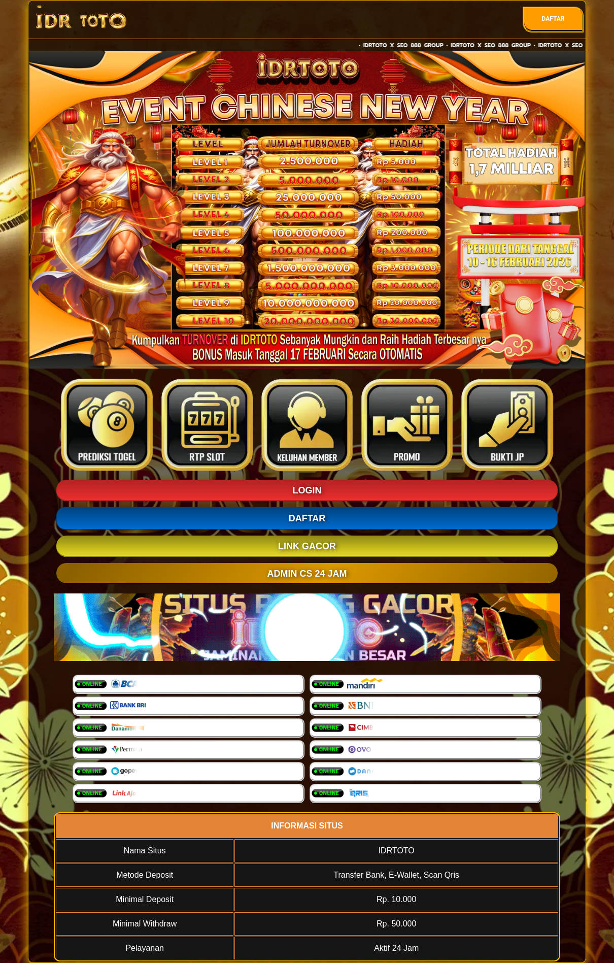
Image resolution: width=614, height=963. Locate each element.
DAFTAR (552, 18)
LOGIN (307, 490)
